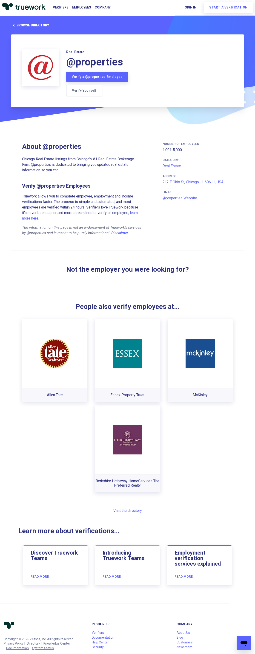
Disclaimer (119, 233)
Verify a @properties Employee (97, 77)
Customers (185, 642)
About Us (183, 632)
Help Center (100, 642)
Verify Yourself (84, 90)
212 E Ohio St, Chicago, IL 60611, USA (193, 182)
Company (103, 7)
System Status (43, 648)
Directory (33, 643)
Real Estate (172, 166)
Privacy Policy (13, 643)
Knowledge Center (56, 643)
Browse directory (30, 25)
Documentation (17, 648)
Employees (81, 7)
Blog (180, 637)
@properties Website (180, 198)
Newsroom (184, 647)
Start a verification (228, 7)
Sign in (190, 7)
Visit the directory (127, 510)
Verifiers (61, 7)
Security (98, 647)
